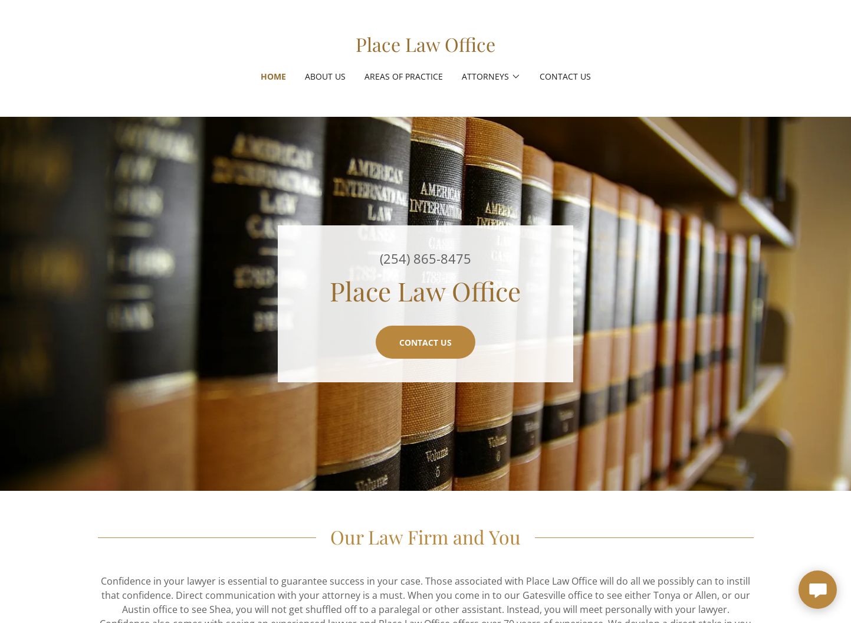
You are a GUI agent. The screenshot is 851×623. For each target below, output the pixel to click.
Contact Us (425, 342)
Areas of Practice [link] (403, 76)
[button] (491, 77)
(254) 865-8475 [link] (425, 258)
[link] (425, 48)
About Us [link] (325, 76)
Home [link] (273, 76)
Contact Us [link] (565, 76)
